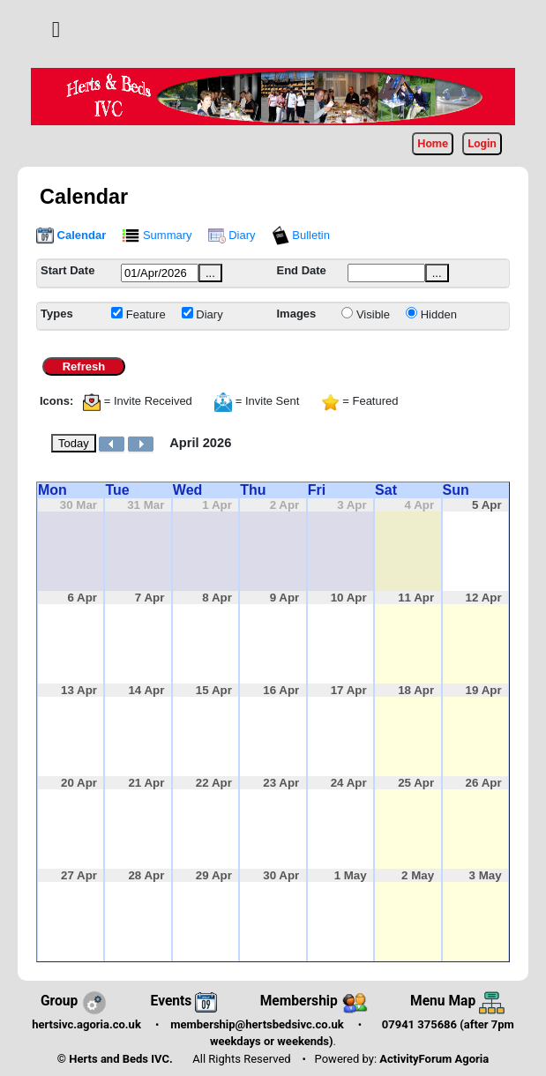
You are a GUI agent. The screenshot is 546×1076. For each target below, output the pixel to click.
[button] (56, 29)
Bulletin (301, 235)
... (210, 273)
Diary (232, 235)
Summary (156, 235)
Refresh (83, 366)
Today (73, 443)
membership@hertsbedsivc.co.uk (256, 1024)
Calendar (71, 235)
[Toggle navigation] (56, 30)
